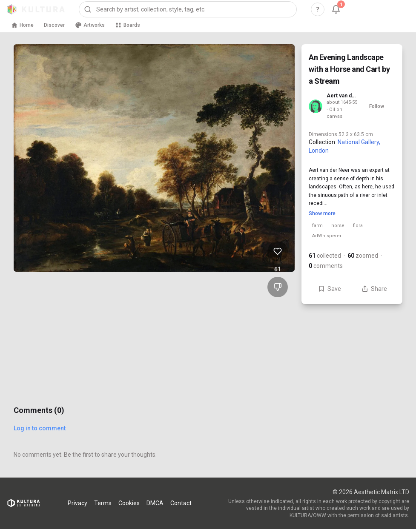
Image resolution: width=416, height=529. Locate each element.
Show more (322, 213)
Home (22, 25)
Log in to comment (40, 428)
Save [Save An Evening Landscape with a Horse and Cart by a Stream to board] (329, 288)
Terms (103, 503)
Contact (181, 503)
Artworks (90, 25)
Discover (54, 25)
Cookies (129, 503)
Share (374, 288)
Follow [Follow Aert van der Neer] (376, 106)
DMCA (155, 503)
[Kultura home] (36, 9)
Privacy (77, 503)
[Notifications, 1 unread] (336, 9)
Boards (127, 25)
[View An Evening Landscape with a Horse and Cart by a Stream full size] (154, 158)
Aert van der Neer (342, 96)
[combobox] (188, 9)
